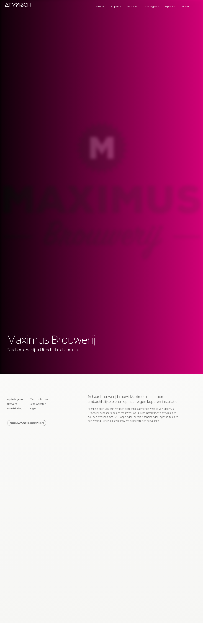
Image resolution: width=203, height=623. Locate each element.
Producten (132, 6)
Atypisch (34, 408)
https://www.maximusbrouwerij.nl (27, 422)
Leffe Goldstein (38, 403)
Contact (185, 6)
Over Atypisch (151, 6)
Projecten (115, 6)
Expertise (170, 6)
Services (100, 6)
